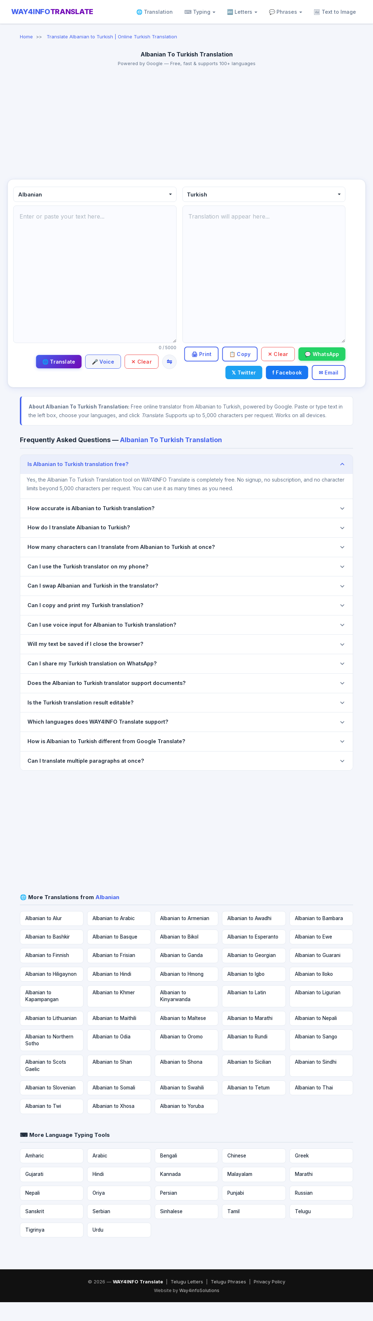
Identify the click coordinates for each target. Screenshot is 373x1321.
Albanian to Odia (111, 1055)
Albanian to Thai (314, 1106)
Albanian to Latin (246, 1011)
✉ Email (327, 390)
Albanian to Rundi (247, 1055)
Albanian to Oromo (181, 1055)
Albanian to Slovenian (50, 1106)
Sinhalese (171, 1230)
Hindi (98, 1193)
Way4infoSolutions (199, 1309)
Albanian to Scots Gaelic (45, 1084)
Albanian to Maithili (114, 1037)
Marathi (304, 1193)
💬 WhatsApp (231, 372)
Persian (168, 1211)
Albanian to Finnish (47, 974)
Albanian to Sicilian (249, 1081)
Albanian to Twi (43, 1125)
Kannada (170, 1193)
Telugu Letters (187, 1300)
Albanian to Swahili (182, 1106)
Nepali (32, 1211)
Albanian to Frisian (114, 974)
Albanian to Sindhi (315, 1081)
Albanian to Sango (316, 1055)
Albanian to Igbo (246, 992)
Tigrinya (34, 1249)
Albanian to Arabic (114, 937)
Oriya (99, 1211)
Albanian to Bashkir (47, 955)
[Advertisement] (186, 124)
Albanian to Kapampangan (42, 1014)
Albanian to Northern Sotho (49, 1058)
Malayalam (239, 1193)
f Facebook (323, 372)
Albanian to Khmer (114, 1011)
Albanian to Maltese (183, 1037)
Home (26, 36)
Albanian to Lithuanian (51, 1037)
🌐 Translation (154, 12)
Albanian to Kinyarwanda (175, 1014)
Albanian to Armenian (184, 937)
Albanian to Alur (43, 937)
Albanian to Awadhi (249, 937)
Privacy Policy (269, 1300)
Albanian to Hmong (181, 992)
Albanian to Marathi (250, 1037)
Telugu (303, 1230)
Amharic (34, 1174)
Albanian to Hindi (112, 992)
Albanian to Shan (112, 1081)
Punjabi (235, 1211)
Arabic (100, 1174)
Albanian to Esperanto (252, 955)
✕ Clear (140, 362)
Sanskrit (34, 1230)
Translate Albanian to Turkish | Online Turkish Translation (112, 36)
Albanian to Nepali (316, 1037)
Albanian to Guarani (317, 974)
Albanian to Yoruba (182, 1125)
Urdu (98, 1249)
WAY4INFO (52, 11)
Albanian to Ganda (181, 974)
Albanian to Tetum (248, 1106)
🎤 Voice (100, 362)
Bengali (168, 1174)
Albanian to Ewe (313, 955)
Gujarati (34, 1193)
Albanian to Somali (114, 1106)
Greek (302, 1174)
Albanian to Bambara (319, 937)
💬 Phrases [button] (285, 12)
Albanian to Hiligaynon (51, 992)
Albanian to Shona (181, 1081)
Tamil (233, 1230)
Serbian (101, 1230)
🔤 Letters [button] (242, 12)
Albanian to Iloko (314, 992)
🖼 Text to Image (335, 12)
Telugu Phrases (228, 1300)
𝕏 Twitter (278, 372)
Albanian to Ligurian (317, 1011)
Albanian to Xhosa (113, 1125)
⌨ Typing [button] (199, 12)
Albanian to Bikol (179, 955)
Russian (304, 1211)
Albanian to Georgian (251, 974)
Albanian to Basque (115, 955)
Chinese (236, 1174)
